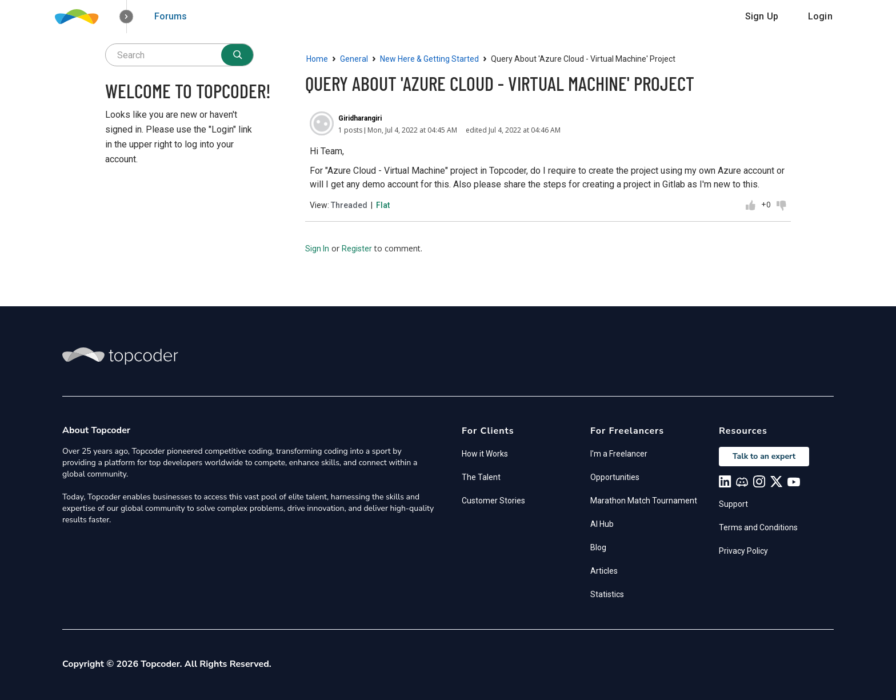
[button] (126, 17)
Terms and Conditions (758, 527)
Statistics (607, 594)
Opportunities (614, 477)
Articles (604, 570)
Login (820, 16)
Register (357, 248)
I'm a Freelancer (618, 453)
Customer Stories (493, 500)
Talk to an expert (764, 456)
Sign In (317, 248)
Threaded (349, 205)
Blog (598, 547)
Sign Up (761, 16)
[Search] (237, 55)
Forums (170, 16)
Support (733, 504)
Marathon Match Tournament (643, 500)
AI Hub (602, 524)
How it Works (485, 453)
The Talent (481, 477)
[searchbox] (179, 54)
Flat (383, 205)
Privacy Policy (743, 550)
